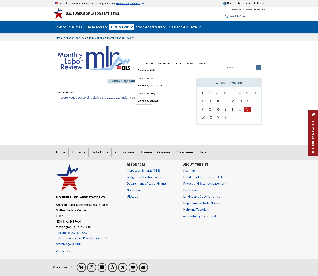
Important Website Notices (202, 203)
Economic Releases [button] (149, 27)
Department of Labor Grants (147, 183)
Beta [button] (194, 27)
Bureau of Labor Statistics (70, 38)
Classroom (184, 152)
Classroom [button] (177, 27)
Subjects (78, 152)
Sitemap (189, 170)
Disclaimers (191, 190)
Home (149, 63)
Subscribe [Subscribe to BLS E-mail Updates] (259, 9)
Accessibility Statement (199, 216)
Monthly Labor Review (120, 38)
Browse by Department (150, 85)
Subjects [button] (76, 27)
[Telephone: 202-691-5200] (88, 233)
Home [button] (59, 27)
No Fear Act (135, 190)
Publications (96, 38)
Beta (203, 152)
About (203, 63)
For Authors (185, 63)
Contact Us (63, 251)
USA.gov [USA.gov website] (132, 196)
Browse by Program (148, 93)
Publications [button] (120, 27)
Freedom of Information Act (202, 177)
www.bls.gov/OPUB (68, 244)
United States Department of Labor (244, 3)
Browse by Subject (148, 100)
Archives (164, 63)
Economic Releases (155, 152)
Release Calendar (242, 9)
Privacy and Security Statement (205, 183)
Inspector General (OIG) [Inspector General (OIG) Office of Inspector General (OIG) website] (143, 170)
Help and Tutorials (196, 209)
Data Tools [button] (96, 27)
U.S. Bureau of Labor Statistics (93, 13)
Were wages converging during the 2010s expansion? (96, 97)
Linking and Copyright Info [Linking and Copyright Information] (201, 196)
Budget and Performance (144, 177)
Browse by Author (147, 70)
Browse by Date (146, 78)
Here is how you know (128, 3)
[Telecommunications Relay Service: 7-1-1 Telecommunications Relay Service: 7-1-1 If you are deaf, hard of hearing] (88, 238)
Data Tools (100, 152)
